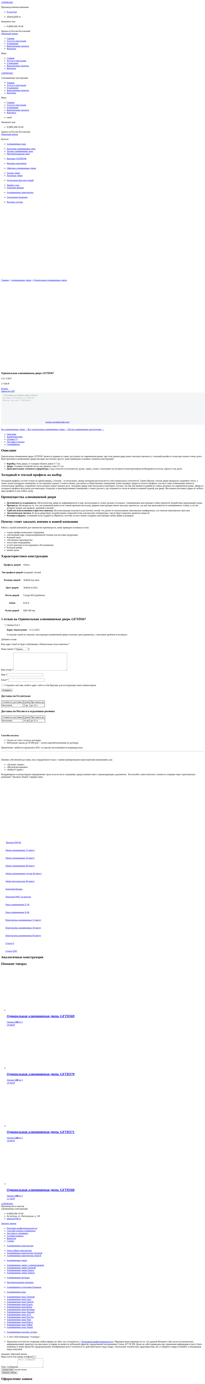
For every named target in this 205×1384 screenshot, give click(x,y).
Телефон (5, 1316)
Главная (10, 38)
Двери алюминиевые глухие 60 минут (21, 794)
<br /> (24, 728)
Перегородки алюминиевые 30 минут (21, 848)
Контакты (11, 48)
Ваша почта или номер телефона (16, 1277)
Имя (4, 595)
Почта (4, 1313)
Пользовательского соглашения (113, 1338)
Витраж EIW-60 (13, 763)
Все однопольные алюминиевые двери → (47, 347)
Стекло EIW (9, 872)
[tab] (105, 351)
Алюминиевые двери (21, 280)
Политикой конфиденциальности (97, 1262)
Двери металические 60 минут (18, 802)
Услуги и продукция (16, 41)
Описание (11, 351)
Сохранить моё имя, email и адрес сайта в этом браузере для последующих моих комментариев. (50, 606)
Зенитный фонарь (11, 810)
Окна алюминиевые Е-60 (15, 833)
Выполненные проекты (18, 46)
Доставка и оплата (15, 359)
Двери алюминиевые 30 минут (18, 779)
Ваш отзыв (7, 590)
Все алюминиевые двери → (14, 347)
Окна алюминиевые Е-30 (15, 825)
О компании (12, 43)
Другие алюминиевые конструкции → (85, 347)
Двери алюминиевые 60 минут (18, 786)
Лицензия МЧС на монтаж (16, 817)
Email (4, 600)
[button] (9, 33)
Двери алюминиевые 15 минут (18, 771)
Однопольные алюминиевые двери (50, 280)
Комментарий (7, 1327)
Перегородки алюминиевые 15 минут (21, 841)
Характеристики (14, 354)
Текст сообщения (9, 1289)
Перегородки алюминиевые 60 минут (21, 856)
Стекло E (7, 864)
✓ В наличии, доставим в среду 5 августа (20, 313)
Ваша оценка (8, 566)
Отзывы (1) (12, 356)
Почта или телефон (10, 1355)
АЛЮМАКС (7, 2)
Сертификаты (13, 361)
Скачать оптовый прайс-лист (57, 339)
